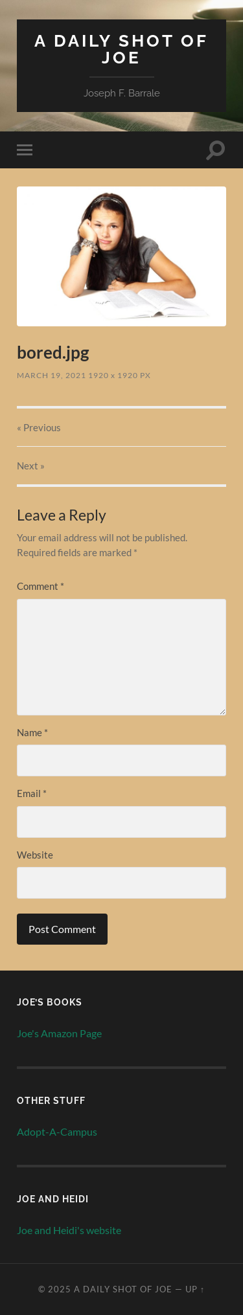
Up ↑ (195, 1289)
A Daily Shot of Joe (121, 48)
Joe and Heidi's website (69, 1230)
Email (32, 793)
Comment (40, 586)
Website (35, 854)
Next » (31, 465)
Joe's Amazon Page (59, 1033)
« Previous (39, 427)
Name (32, 732)
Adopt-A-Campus (57, 1131)
